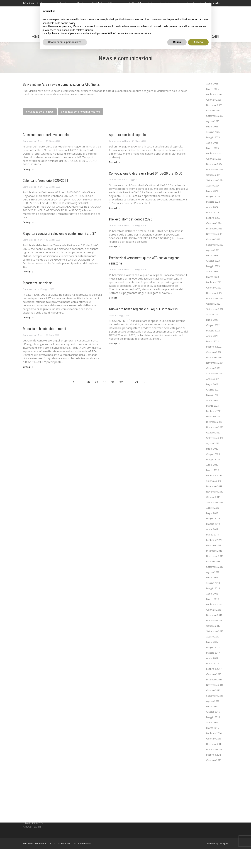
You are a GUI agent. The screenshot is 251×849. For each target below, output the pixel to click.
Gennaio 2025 (213, 158)
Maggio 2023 (213, 266)
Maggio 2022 (213, 330)
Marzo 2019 (212, 534)
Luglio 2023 (212, 255)
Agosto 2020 (212, 443)
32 (121, 382)
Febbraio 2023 (213, 282)
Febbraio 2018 (213, 604)
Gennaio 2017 (213, 674)
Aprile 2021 (212, 400)
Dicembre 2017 (214, 615)
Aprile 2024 (212, 207)
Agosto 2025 (212, 121)
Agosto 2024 (212, 185)
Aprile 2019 (212, 529)
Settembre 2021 (214, 373)
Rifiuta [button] (177, 42)
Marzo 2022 (212, 341)
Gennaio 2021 (213, 416)
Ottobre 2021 (213, 368)
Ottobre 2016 (213, 690)
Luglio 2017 (212, 642)
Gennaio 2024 (213, 223)
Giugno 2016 (213, 711)
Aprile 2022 (212, 336)
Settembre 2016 (214, 695)
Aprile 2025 (212, 142)
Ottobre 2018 (213, 561)
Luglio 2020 (212, 448)
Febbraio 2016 (213, 733)
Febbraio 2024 (213, 217)
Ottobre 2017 (213, 625)
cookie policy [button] (68, 23)
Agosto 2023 (212, 250)
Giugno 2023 (213, 260)
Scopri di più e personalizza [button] (64, 42)
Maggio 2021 (213, 395)
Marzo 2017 (212, 663)
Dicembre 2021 (214, 357)
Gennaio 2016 (213, 738)
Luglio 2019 (212, 513)
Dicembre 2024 (214, 164)
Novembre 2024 (214, 169)
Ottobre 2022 (213, 303)
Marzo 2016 (212, 727)
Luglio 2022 (212, 319)
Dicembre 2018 (214, 550)
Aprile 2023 (212, 271)
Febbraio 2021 (213, 411)
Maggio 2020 (213, 459)
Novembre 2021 (214, 362)
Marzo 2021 (212, 405)
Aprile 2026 (212, 83)
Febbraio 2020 (213, 475)
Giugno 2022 (213, 325)
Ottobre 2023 (213, 239)
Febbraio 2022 (213, 346)
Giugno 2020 (213, 454)
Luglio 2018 (212, 577)
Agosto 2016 (212, 701)
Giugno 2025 (213, 132)
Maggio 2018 (213, 588)
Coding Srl (223, 843)
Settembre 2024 (214, 180)
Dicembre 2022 (214, 293)
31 (112, 382)
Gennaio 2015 (213, 760)
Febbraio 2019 (213, 540)
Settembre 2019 (214, 502)
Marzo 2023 (212, 276)
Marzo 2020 (212, 470)
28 (88, 382)
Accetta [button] (198, 42)
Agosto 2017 (212, 636)
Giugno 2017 (213, 647)
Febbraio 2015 (213, 754)
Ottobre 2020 (213, 432)
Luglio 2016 (212, 706)
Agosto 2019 (212, 507)
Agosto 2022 (212, 314)
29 (96, 382)
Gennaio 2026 (213, 99)
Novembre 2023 (214, 234)
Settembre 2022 (214, 309)
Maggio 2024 (213, 201)
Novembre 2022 (214, 298)
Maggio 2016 (213, 717)
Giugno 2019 (213, 518)
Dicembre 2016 (214, 679)
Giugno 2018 (213, 582)
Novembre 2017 (214, 620)
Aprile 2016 (212, 722)
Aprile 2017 (212, 658)
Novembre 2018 (214, 556)
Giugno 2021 (213, 389)
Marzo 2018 (212, 599)
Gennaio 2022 (213, 352)
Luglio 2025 (212, 126)
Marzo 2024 (212, 212)
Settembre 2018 (214, 566)
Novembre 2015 (214, 749)
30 (104, 382)
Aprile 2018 (212, 593)
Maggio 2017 (213, 652)
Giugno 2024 (213, 196)
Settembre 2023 (214, 244)
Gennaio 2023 (213, 287)
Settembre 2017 (214, 631)
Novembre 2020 (214, 427)
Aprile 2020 (212, 464)
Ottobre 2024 (213, 174)
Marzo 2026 (212, 89)
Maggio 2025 (213, 137)
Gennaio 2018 (213, 609)
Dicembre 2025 (214, 105)
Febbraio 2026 (213, 94)
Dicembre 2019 (214, 486)
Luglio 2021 (212, 384)
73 (136, 382)
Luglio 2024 (212, 191)
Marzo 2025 (212, 148)
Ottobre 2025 (213, 110)
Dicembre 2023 (214, 228)
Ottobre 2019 (213, 497)
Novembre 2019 (214, 491)
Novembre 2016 (214, 685)
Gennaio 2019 (213, 545)
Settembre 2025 (214, 115)
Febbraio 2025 (213, 153)
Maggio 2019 (213, 523)
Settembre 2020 (214, 438)
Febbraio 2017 (213, 668)
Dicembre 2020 (214, 421)
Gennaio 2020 (213, 480)
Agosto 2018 (212, 572)
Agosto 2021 (212, 378)
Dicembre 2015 (214, 744)
